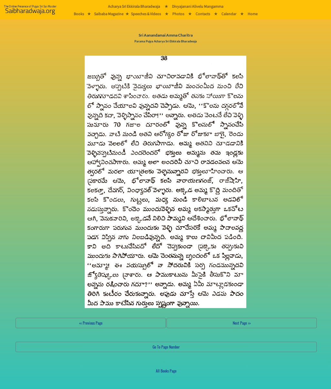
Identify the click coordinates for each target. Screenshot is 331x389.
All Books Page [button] (166, 370)
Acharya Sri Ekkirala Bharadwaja (134, 6)
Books (79, 13)
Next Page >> (242, 323)
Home (253, 13)
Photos (178, 13)
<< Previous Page (90, 323)
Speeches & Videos (146, 13)
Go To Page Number (166, 347)
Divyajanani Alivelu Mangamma (197, 6)
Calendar (228, 13)
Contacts (203, 13)
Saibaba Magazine (108, 13)
